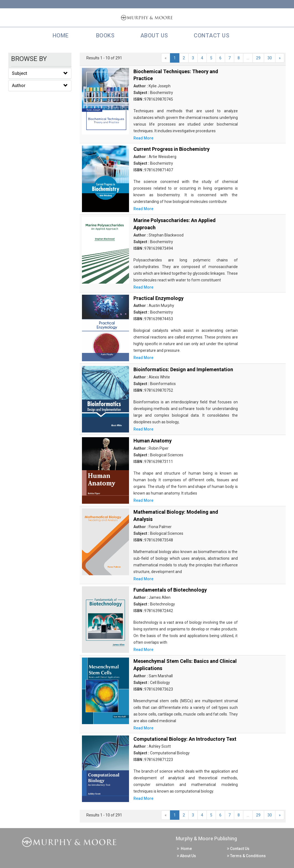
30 (269, 58)
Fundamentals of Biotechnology (170, 590)
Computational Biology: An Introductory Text (184, 739)
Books (104, 35)
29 (258, 58)
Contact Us (210, 35)
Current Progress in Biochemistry (171, 149)
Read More (143, 138)
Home (59, 35)
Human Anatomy (152, 441)
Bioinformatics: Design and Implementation (183, 369)
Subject (19, 73)
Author (18, 85)
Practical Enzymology (158, 298)
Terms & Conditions (246, 856)
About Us (153, 35)
